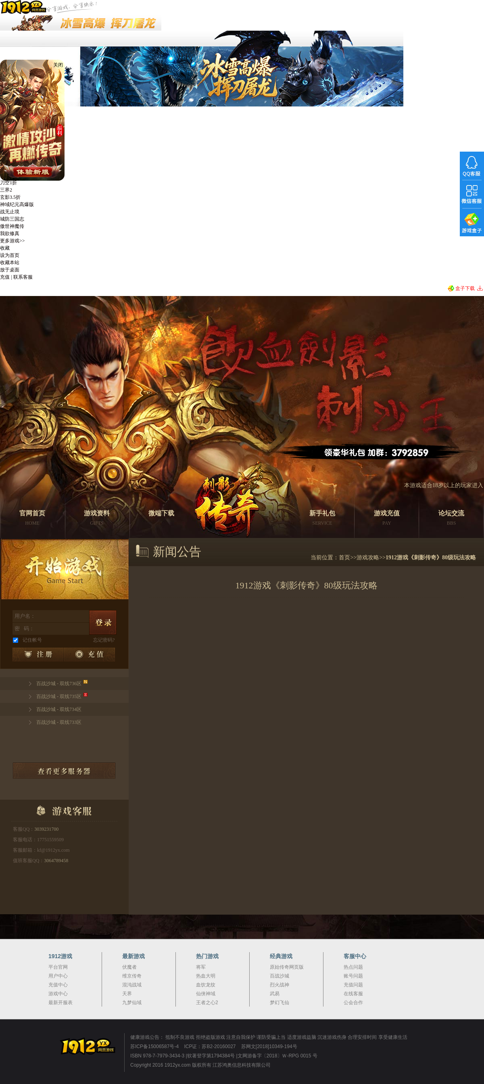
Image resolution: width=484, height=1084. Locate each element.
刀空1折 (8, 183)
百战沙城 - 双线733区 (58, 722)
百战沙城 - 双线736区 (58, 683)
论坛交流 (451, 519)
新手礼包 (322, 519)
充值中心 (58, 985)
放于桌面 (9, 270)
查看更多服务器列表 (64, 771)
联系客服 (23, 277)
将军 (201, 967)
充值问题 (353, 985)
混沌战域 (132, 985)
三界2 (6, 190)
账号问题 (353, 976)
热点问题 (353, 967)
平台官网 (58, 967)
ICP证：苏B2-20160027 (210, 1046)
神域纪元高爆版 (17, 204)
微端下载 (161, 513)
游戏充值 (387, 519)
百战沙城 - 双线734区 (58, 709)
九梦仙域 (132, 1002)
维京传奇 (132, 976)
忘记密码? (104, 640)
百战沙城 (279, 976)
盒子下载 (465, 288)
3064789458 (56, 860)
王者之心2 (207, 1002)
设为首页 (9, 255)
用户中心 (58, 976)
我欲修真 (9, 233)
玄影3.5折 (10, 197)
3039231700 (46, 829)
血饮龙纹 (205, 985)
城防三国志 (12, 219)
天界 (127, 993)
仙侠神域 (205, 993)
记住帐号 (32, 640)
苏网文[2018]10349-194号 (269, 1046)
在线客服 (353, 993)
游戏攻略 (368, 558)
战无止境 (9, 212)
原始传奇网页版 (287, 967)
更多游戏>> (12, 241)
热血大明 (205, 976)
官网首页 (32, 519)
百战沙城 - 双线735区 (58, 696)
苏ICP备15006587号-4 (154, 1046)
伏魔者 (129, 967)
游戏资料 (97, 519)
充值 (5, 277)
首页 (344, 558)
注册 (38, 654)
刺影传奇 (226, 494)
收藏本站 (9, 262)
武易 (275, 993)
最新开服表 (60, 1002)
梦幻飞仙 (279, 1002)
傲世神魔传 (12, 226)
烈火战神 (279, 985)
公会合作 (353, 1002)
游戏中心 (58, 993)
